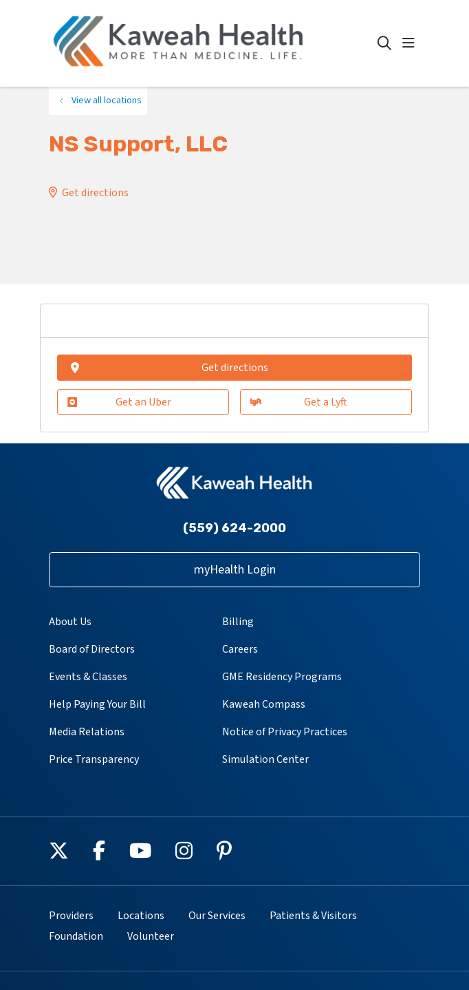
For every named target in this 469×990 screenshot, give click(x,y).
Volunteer (150, 936)
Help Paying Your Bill (97, 704)
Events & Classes (88, 676)
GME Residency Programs (282, 676)
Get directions (95, 192)
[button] (411, 43)
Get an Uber (119, 402)
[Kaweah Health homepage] (213, 43)
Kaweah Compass (263, 704)
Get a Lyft (299, 402)
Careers (240, 649)
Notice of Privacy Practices (284, 731)
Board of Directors (92, 649)
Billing (238, 621)
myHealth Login (235, 569)
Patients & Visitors (313, 915)
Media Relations (86, 731)
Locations (141, 915)
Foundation (76, 936)
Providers (71, 915)
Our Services (217, 915)
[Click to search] (384, 43)
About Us (70, 621)
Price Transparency (94, 759)
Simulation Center (265, 759)
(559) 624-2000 (234, 528)
